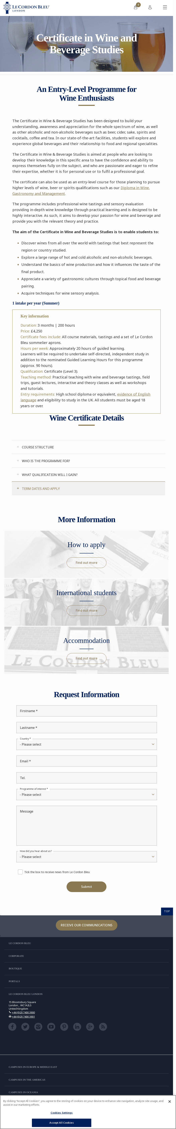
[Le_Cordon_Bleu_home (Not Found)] (26, 8)
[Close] (169, 1101)
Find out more (86, 562)
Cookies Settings (62, 1112)
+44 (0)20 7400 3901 (23, 1016)
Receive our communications (86, 925)
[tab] (88, 447)
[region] (88, 1112)
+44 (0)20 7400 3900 (23, 1012)
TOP (167, 911)
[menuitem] (135, 8)
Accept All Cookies (61, 1122)
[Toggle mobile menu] (165, 8)
